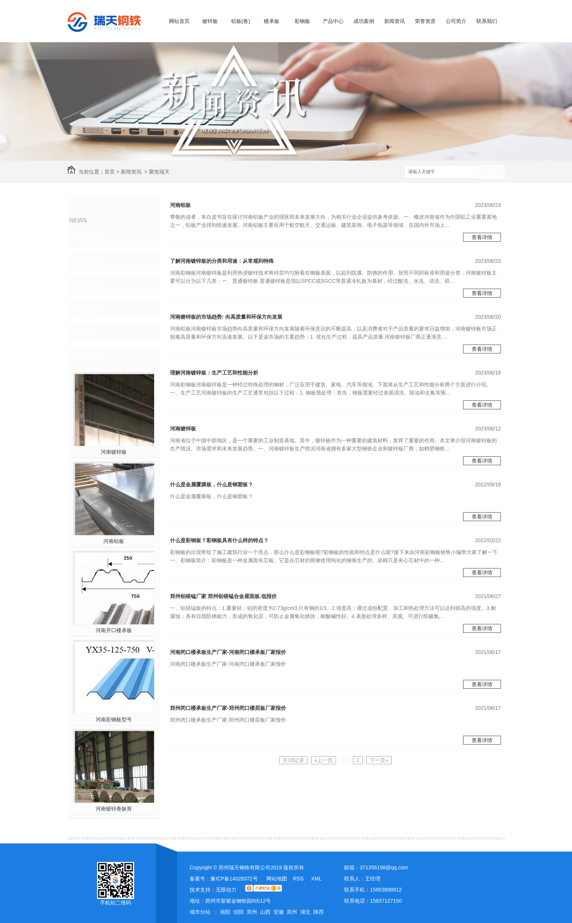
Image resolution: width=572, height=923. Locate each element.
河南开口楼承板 (114, 630)
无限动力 (226, 890)
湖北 (305, 912)
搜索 (492, 172)
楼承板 (271, 21)
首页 (109, 172)
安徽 (278, 912)
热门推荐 (92, 357)
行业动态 (92, 262)
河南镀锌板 (114, 452)
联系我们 (486, 21)
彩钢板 (302, 21)
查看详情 (482, 237)
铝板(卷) (240, 21)
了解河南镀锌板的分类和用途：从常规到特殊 (222, 261)
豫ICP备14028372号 (234, 879)
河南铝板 (113, 541)
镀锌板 (210, 21)
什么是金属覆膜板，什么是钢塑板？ (211, 484)
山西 (265, 912)
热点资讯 (92, 309)
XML (316, 879)
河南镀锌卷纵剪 (114, 809)
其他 (85, 333)
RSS (299, 879)
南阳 (225, 912)
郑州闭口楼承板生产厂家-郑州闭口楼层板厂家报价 (228, 708)
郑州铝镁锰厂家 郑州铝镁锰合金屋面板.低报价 (223, 596)
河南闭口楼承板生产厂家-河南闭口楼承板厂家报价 (228, 652)
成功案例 (363, 21)
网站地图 (276, 879)
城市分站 (200, 912)
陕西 (318, 912)
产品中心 (333, 21)
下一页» (379, 760)
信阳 (238, 912)
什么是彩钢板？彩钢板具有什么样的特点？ (219, 540)
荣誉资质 (425, 21)
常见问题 (92, 286)
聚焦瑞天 (159, 172)
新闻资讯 (394, 21)
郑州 (252, 912)
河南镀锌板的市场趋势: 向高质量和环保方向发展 (226, 317)
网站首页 (179, 21)
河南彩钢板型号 (114, 719)
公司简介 (456, 21)
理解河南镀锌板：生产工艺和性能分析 (214, 373)
